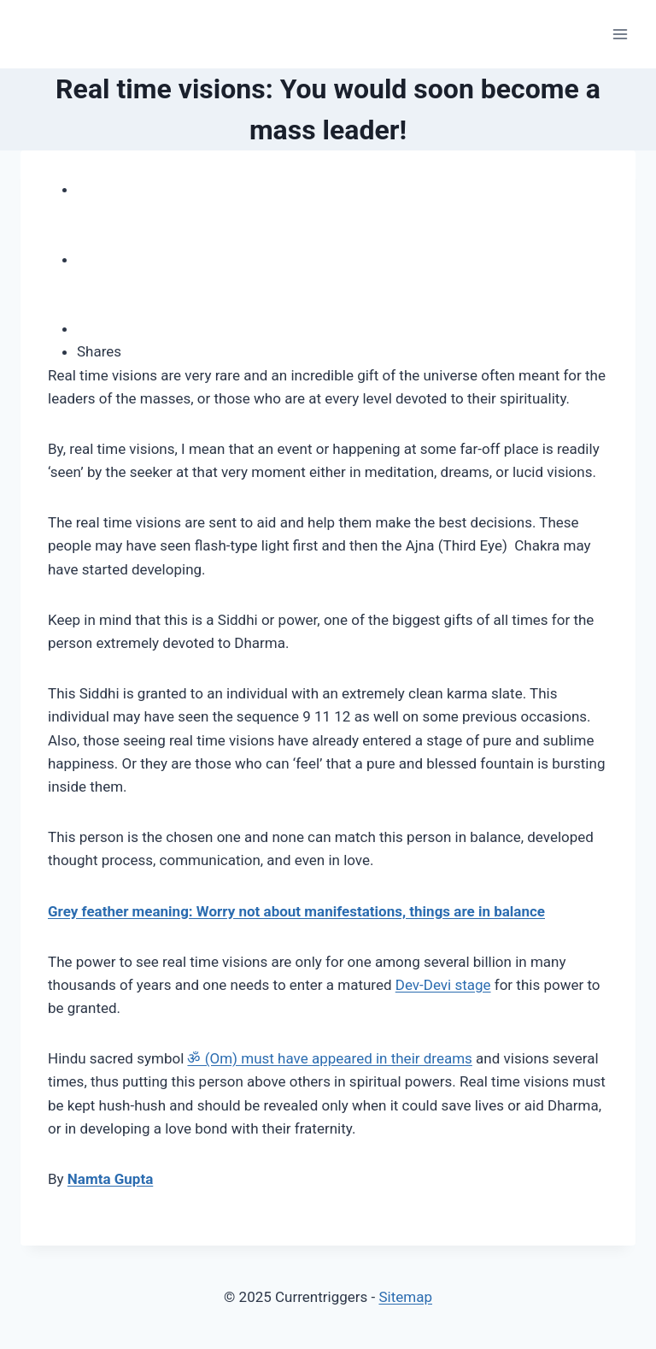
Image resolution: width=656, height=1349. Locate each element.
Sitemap (405, 1296)
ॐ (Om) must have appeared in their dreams (329, 1058)
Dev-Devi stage (443, 984)
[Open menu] (620, 34)
